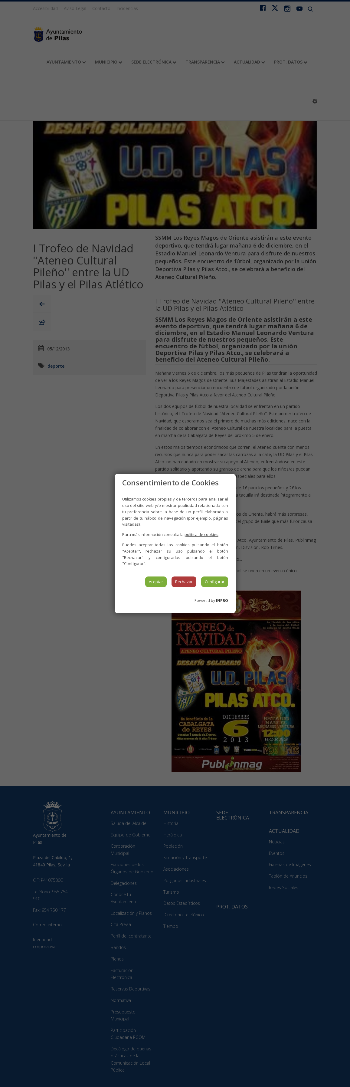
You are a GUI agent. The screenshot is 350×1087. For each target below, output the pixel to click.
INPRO (222, 600)
